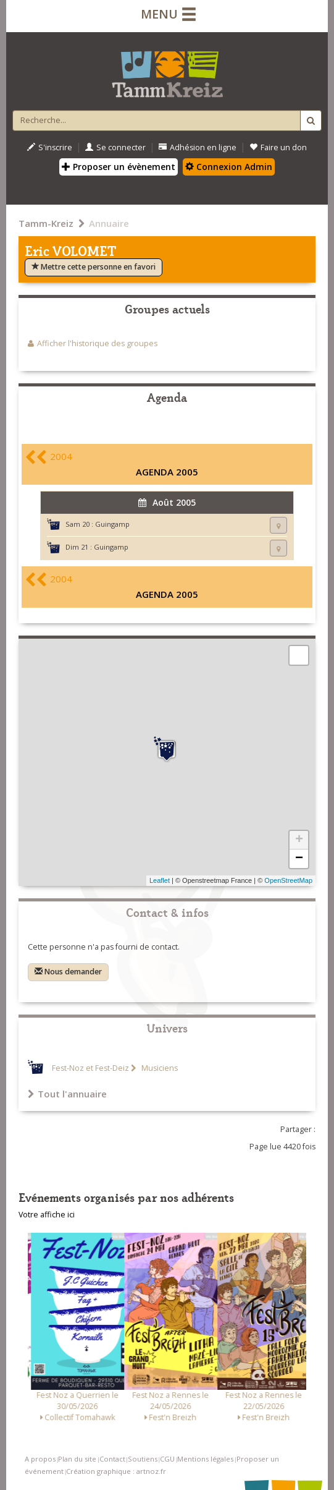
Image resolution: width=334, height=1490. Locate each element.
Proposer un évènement (118, 166)
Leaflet (159, 880)
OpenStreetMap (288, 880)
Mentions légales (205, 1458)
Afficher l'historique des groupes (97, 343)
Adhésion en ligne (197, 147)
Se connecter (115, 147)
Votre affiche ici (47, 1214)
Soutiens (142, 1458)
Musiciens (159, 1068)
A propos (40, 1458)
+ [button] (299, 840)
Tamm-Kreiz (46, 223)
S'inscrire (49, 147)
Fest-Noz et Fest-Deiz (90, 1068)
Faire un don (278, 147)
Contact (112, 1458)
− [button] (299, 858)
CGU (167, 1458)
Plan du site (77, 1458)
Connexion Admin (228, 166)
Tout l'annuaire (67, 1094)
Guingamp (112, 524)
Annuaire (109, 223)
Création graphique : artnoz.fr (116, 1471)
